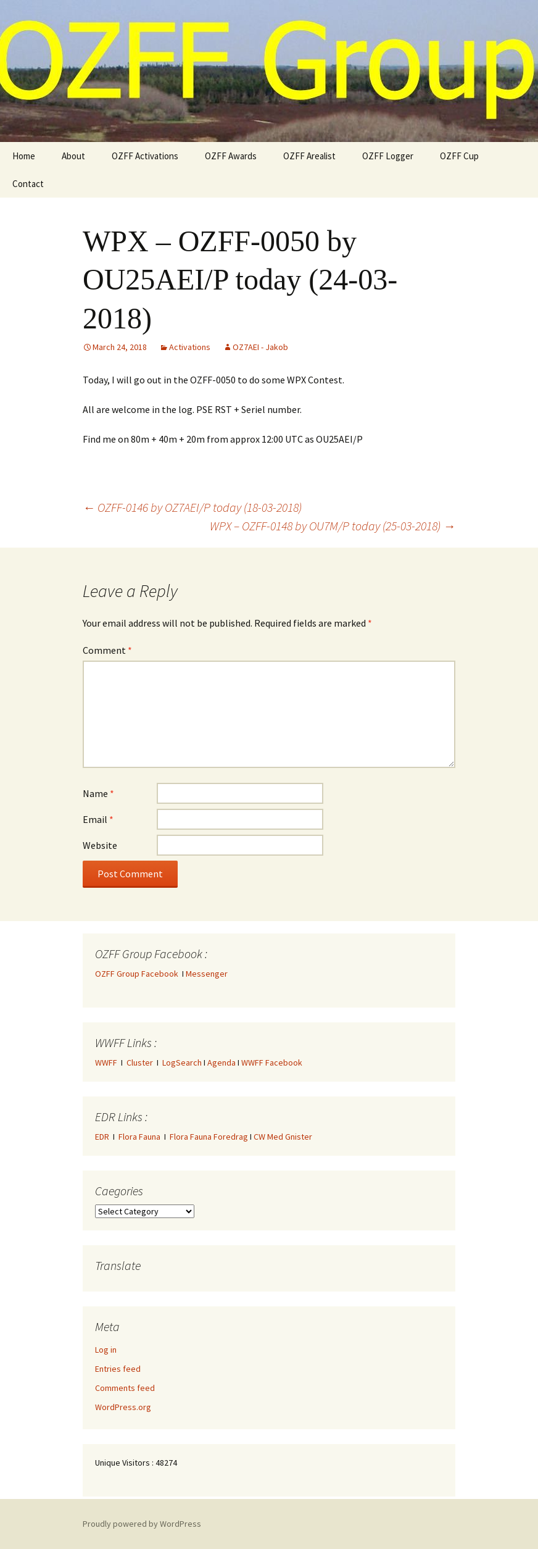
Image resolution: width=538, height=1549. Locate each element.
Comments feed (125, 1387)
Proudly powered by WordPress (142, 1523)
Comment (107, 650)
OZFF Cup (459, 156)
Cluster (139, 1062)
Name (98, 793)
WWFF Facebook (271, 1062)
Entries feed (118, 1368)
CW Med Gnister (283, 1136)
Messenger (207, 973)
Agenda (221, 1062)
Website (100, 845)
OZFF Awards (231, 156)
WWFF (106, 1062)
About (73, 156)
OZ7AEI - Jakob (260, 347)
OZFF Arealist (309, 156)
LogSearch (182, 1062)
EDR (102, 1136)
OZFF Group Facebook (138, 973)
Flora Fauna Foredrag (209, 1136)
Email (98, 819)
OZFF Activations (145, 156)
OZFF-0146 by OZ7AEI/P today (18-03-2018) (192, 507)
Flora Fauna (139, 1136)
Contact (28, 184)
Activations (189, 347)
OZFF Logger (387, 156)
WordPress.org (123, 1407)
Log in (106, 1349)
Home (23, 156)
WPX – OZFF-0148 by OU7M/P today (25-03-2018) (332, 525)
